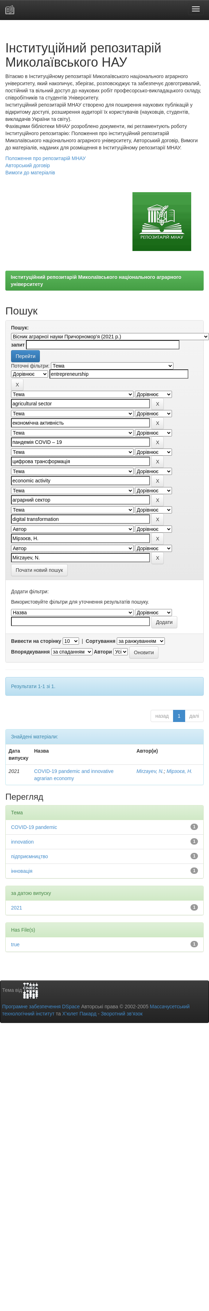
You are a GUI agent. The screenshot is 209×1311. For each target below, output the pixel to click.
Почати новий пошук (39, 570)
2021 (16, 908)
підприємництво (29, 856)
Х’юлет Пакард (79, 1013)
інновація (21, 871)
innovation (22, 842)
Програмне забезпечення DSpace (41, 1006)
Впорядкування (30, 652)
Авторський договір (27, 165)
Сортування (100, 641)
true (15, 944)
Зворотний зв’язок (121, 1013)
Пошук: (20, 328)
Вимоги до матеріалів (30, 172)
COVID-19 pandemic (34, 827)
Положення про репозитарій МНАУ (45, 158)
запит (18, 345)
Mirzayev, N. (150, 771)
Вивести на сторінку (36, 641)
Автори (103, 652)
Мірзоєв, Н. (180, 771)
